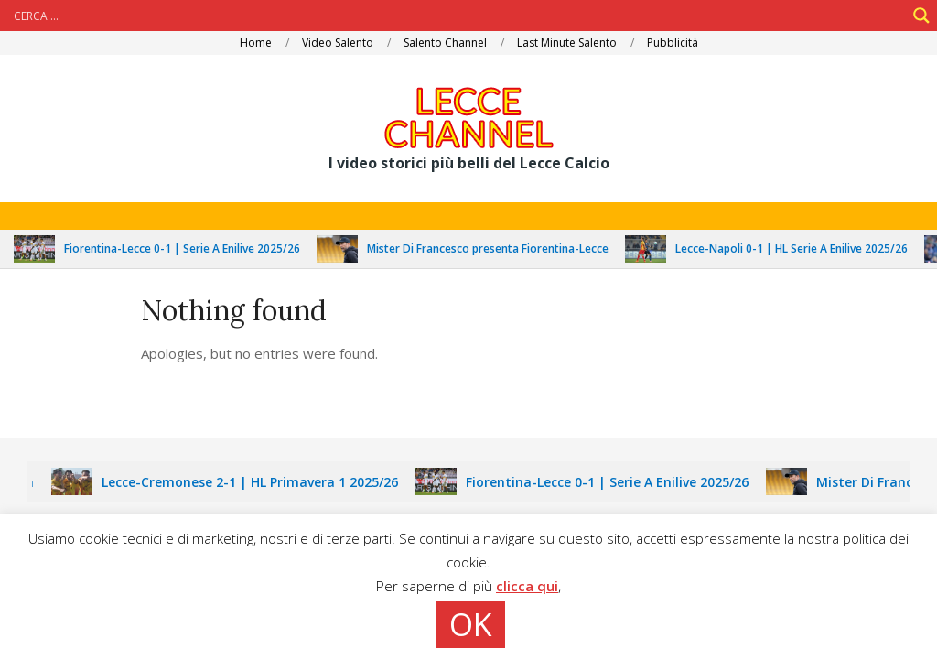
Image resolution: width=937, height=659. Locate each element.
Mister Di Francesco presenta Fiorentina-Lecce (493, 248)
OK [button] (470, 624)
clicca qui (527, 586)
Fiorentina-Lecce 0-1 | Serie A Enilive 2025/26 (188, 248)
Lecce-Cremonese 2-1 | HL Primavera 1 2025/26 (255, 482)
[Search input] (457, 15)
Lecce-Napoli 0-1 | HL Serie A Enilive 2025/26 (797, 248)
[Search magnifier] (921, 15)
